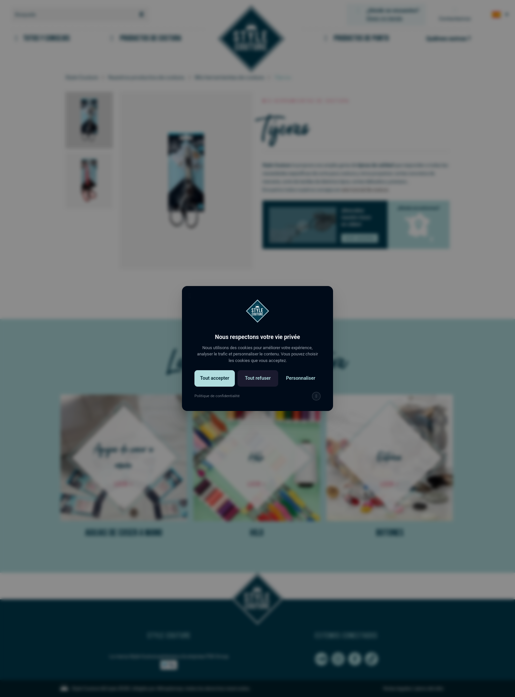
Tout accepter (216, 383)
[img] (314, 400)
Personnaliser (299, 383)
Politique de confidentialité (218, 400)
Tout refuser (257, 383)
